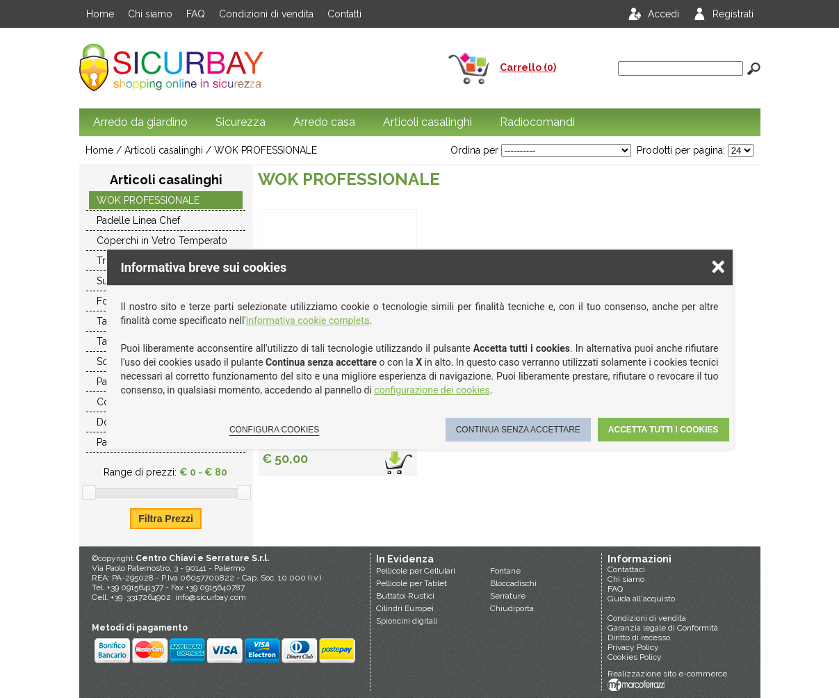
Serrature (508, 596)
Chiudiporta (512, 608)
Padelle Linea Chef (138, 220)
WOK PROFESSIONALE (265, 150)
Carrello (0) (528, 67)
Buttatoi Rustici (405, 596)
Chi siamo (150, 13)
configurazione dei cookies (431, 390)
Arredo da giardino (140, 122)
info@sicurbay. (202, 597)
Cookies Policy (635, 657)
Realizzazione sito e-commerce (667, 674)
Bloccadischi (513, 583)
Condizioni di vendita (266, 13)
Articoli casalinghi (427, 122)
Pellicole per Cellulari (415, 571)
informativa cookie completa (308, 320)
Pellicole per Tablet (411, 583)
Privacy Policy (633, 647)
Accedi (663, 13)
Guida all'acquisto (641, 598)
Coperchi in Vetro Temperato (162, 240)
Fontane (505, 571)
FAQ (195, 13)
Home (100, 13)
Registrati (733, 13)
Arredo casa (324, 122)
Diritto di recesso (639, 637)
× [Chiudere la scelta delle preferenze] (718, 266)
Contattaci (626, 569)
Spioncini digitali (406, 621)
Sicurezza (240, 122)
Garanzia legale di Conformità (663, 628)
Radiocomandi (537, 122)
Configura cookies (274, 430)
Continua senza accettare (518, 430)
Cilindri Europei (405, 608)
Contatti (344, 13)
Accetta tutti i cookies (663, 430)
